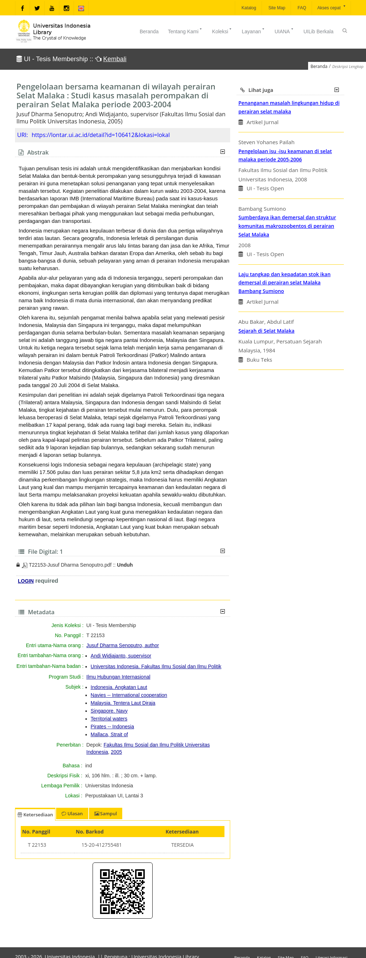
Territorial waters (109, 719)
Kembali (115, 59)
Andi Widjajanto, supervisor (121, 656)
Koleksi (222, 30)
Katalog (248, 7)
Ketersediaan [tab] (35, 814)
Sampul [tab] (105, 813)
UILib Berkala (318, 31)
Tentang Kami (185, 30)
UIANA (284, 30)
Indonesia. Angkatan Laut (119, 687)
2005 (116, 752)
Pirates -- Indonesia (112, 726)
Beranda (149, 31)
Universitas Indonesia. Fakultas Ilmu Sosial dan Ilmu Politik (156, 666)
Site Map (276, 7)
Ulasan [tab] (72, 813)
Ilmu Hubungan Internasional (118, 677)
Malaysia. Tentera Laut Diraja (123, 703)
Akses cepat (331, 7)
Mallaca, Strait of (109, 734)
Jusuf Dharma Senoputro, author (122, 645)
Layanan (253, 30)
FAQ (301, 7)
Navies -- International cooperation (129, 695)
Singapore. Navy (109, 711)
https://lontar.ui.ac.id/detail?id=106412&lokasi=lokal (100, 135)
